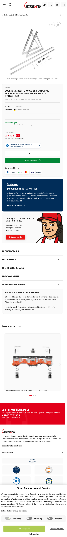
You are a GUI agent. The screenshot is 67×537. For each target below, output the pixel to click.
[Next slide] (60, 364)
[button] (4, 5)
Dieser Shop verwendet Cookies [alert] (33, 491)
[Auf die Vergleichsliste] (52, 24)
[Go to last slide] (5, 364)
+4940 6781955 (11, 415)
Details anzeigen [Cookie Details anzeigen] (57, 532)
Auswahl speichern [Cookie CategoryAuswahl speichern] (39, 532)
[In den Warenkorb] (4, 19)
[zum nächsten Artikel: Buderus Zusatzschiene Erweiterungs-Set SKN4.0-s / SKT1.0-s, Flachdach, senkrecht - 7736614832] (60, 15)
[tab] (30, 395)
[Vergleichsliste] (50, 4)
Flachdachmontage (34, 99)
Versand (21, 138)
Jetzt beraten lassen (16, 205)
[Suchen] (10, 4)
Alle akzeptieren (15, 532)
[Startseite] (32, 5)
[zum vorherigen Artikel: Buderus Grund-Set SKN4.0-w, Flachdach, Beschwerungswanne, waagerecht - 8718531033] (55, 15)
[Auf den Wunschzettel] (58, 24)
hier (59, 507)
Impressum (23, 514)
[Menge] (29, 153)
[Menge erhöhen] (51, 153)
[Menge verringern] (7, 153)
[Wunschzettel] (57, 4)
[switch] (8, 521)
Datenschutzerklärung (9, 514)
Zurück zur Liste (8, 15)
